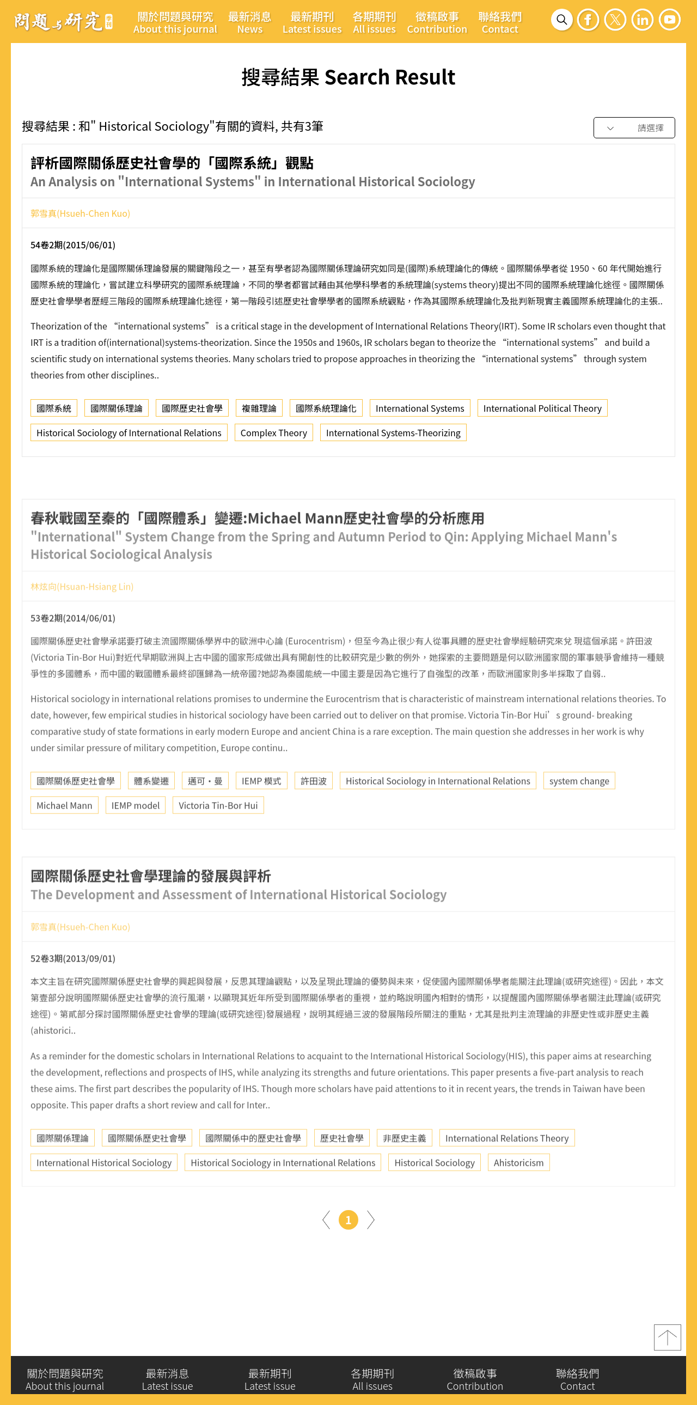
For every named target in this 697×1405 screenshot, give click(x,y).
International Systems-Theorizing (393, 437)
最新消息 (250, 21)
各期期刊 (374, 21)
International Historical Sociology (104, 1196)
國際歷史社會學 (192, 412)
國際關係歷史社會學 (75, 815)
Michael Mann (64, 839)
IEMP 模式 (262, 815)
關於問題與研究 (175, 21)
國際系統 (53, 412)
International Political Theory (543, 412)
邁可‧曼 (205, 815)
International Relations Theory (507, 1171)
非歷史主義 (404, 1171)
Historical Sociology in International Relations (438, 815)
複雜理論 (259, 412)
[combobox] (634, 128)
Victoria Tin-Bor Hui (218, 839)
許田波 (314, 815)
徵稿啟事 (437, 21)
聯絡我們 (500, 21)
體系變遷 (151, 815)
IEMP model (136, 839)
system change (579, 815)
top (667, 1344)
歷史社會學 (342, 1171)
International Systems (420, 412)
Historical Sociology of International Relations (129, 437)
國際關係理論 (116, 412)
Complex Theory (274, 437)
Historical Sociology (434, 1196)
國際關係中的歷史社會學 (253, 1171)
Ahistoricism (519, 1196)
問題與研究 (63, 21)
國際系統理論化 (326, 412)
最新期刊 (312, 21)
